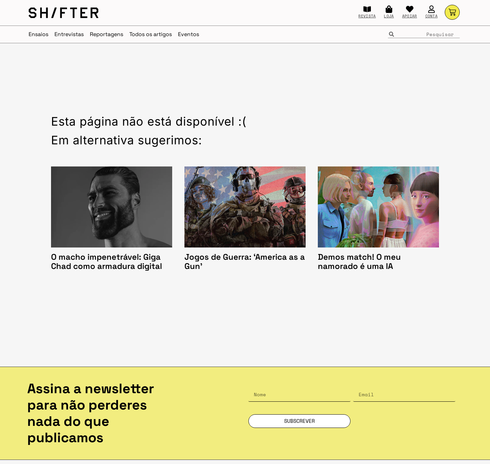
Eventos (188, 34)
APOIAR (409, 16)
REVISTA (367, 16)
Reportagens (106, 34)
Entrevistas (69, 34)
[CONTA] (431, 9)
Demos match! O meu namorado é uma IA (359, 262)
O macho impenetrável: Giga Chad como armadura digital (107, 262)
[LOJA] (389, 9)
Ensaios (38, 34)
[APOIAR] (409, 9)
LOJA (389, 16)
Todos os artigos (150, 34)
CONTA (431, 16)
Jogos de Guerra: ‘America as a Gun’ (244, 262)
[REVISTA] (367, 9)
